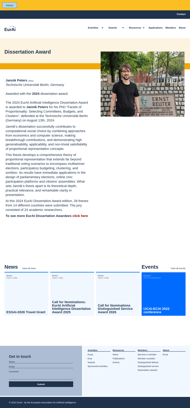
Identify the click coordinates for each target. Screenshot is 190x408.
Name (12, 362)
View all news (29, 268)
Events (116, 362)
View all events (178, 268)
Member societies (146, 358)
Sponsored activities (97, 366)
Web (31, 81)
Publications (119, 358)
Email (12, 366)
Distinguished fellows (148, 362)
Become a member (147, 354)
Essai (90, 354)
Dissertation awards (147, 370)
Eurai (165, 354)
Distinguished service (148, 366)
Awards (91, 362)
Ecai (90, 358)
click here (80, 216)
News (115, 354)
